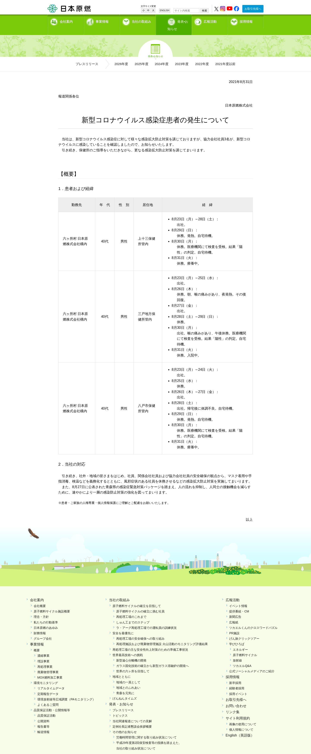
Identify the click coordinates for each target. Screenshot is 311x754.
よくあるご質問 (48, 697)
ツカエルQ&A (242, 658)
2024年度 (161, 56)
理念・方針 (41, 609)
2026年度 (121, 56)
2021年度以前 (225, 56)
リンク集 (233, 704)
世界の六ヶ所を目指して (132, 664)
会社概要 (40, 598)
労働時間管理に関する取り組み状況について (146, 730)
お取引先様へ (252, 8)
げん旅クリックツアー (244, 631)
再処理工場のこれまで (131, 609)
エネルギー (240, 642)
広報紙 (233, 615)
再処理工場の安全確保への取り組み (140, 631)
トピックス (120, 708)
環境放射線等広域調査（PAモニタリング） (66, 691)
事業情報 (102, 20)
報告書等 (43, 719)
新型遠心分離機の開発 (131, 653)
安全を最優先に (123, 625)
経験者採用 (236, 681)
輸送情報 (43, 724)
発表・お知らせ (121, 697)
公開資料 (43, 713)
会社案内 (66, 20)
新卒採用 (235, 675)
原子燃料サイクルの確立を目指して (137, 598)
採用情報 (246, 20)
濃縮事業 (43, 648)
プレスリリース (87, 56)
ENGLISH (164, 10)
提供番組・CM (239, 604)
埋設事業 (43, 653)
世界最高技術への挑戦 (128, 647)
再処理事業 (44, 659)
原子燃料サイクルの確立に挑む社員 (140, 604)
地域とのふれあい (128, 680)
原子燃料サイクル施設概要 (52, 604)
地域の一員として (128, 674)
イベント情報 (238, 598)
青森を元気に (125, 685)
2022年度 (202, 56)
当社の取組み (141, 20)
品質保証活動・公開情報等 (52, 702)
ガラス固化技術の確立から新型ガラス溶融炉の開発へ (152, 658)
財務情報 (40, 625)
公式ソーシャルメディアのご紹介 (252, 664)
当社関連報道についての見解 (132, 713)
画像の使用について (242, 717)
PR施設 (234, 625)
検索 (204, 10)
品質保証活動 (46, 708)
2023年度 (182, 56)
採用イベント (238, 686)
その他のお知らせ (125, 724)
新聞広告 (235, 609)
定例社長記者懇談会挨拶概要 (132, 719)
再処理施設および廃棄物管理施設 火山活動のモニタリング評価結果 (162, 636)
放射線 (237, 653)
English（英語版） (240, 728)
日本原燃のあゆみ (46, 620)
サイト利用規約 (238, 711)
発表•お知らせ (178, 20)
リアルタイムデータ (51, 681)
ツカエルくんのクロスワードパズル (253, 620)
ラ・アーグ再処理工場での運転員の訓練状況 (146, 620)
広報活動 (210, 20)
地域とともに (122, 669)
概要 (37, 643)
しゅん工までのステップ (132, 615)
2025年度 (141, 56)
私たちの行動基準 (46, 615)
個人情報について (241, 722)
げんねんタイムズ (125, 691)
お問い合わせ (236, 698)
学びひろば (236, 636)
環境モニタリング (46, 675)
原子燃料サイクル (245, 647)
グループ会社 (43, 631)
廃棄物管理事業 (48, 664)
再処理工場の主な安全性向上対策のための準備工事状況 (150, 642)
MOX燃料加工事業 (49, 670)
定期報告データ (48, 686)
